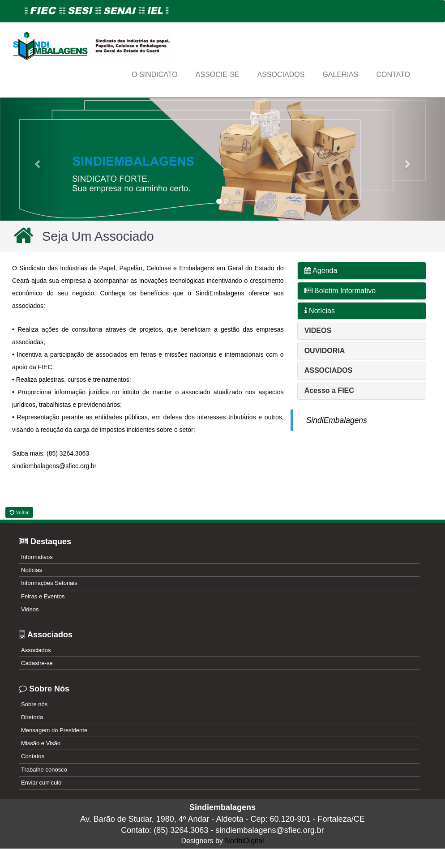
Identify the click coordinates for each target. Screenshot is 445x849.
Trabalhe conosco (44, 769)
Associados (36, 650)
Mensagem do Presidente (54, 730)
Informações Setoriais (49, 583)
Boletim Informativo (340, 290)
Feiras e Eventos (43, 596)
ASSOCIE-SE (218, 74)
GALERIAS (340, 74)
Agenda (321, 270)
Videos (30, 609)
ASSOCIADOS (281, 74)
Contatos (32, 756)
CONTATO (393, 74)
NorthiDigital (244, 841)
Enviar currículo (41, 782)
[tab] (362, 270)
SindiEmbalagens (336, 420)
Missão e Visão (40, 743)
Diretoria (32, 717)
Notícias (319, 311)
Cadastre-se (37, 663)
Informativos (37, 557)
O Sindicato (155, 74)
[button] (33, 159)
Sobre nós (34, 704)
